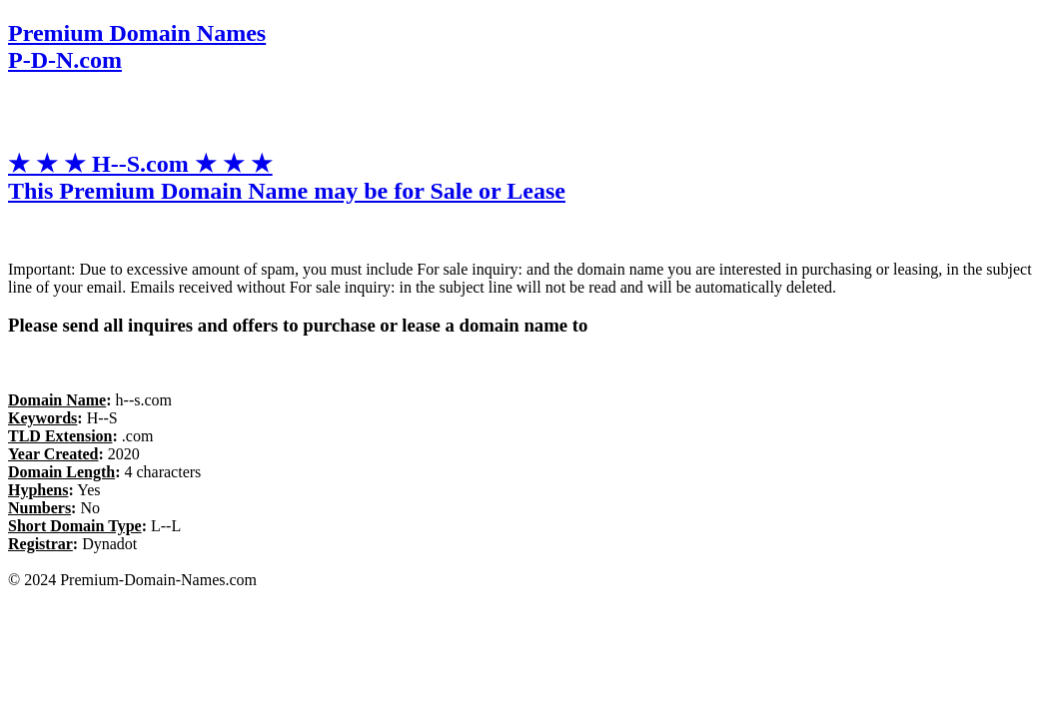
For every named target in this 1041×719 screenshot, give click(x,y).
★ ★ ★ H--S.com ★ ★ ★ (286, 177)
